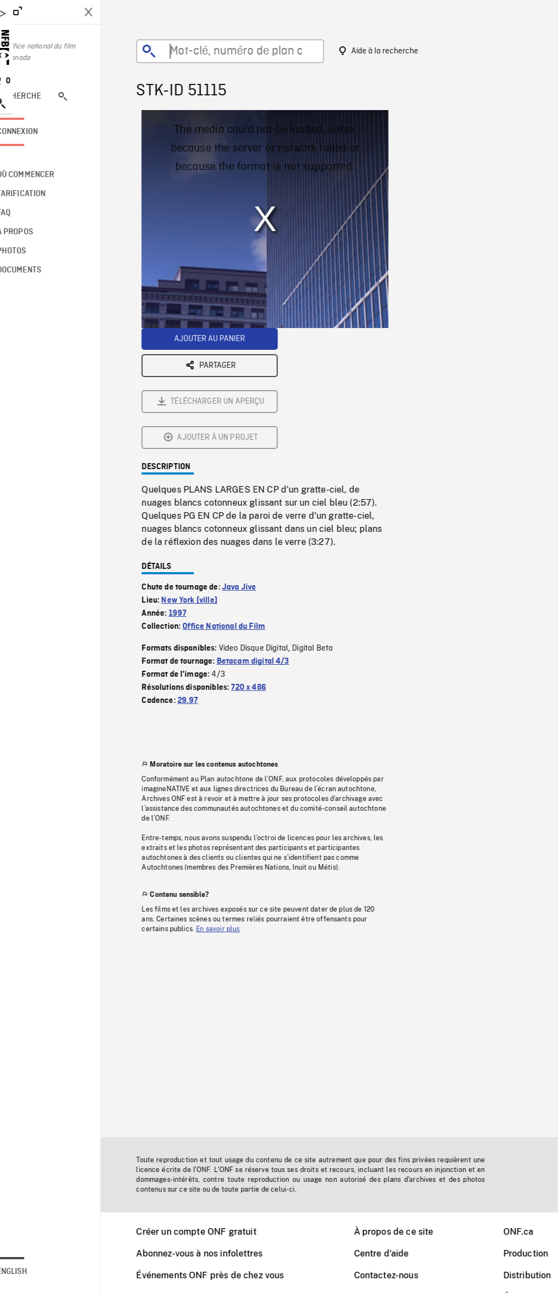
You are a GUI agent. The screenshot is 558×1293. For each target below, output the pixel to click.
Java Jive (253, 466)
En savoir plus (231, 808)
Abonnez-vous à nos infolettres (213, 1253)
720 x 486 (262, 566)
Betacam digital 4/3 (267, 540)
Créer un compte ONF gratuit (210, 1232)
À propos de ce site (407, 1232)
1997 (192, 492)
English (40, 1271)
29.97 (201, 579)
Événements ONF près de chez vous (224, 1275)
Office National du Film (237, 505)
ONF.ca (532, 1232)
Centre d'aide (395, 1253)
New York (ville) (203, 479)
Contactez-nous (400, 1275)
